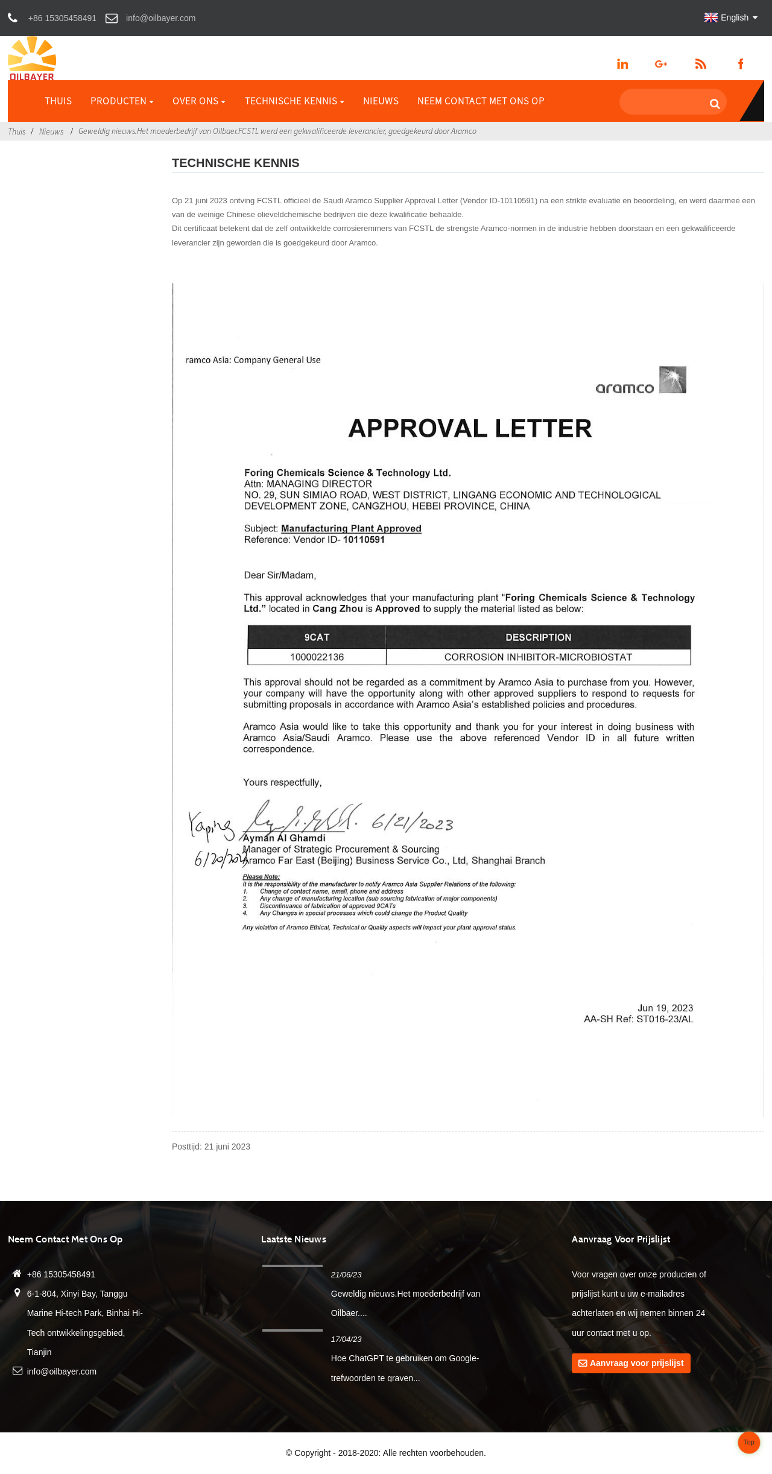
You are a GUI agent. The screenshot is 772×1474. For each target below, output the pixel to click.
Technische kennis (294, 101)
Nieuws (381, 101)
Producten (122, 101)
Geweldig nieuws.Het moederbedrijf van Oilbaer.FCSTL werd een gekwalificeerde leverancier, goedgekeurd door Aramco (277, 130)
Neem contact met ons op (481, 101)
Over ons (199, 101)
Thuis (58, 101)
